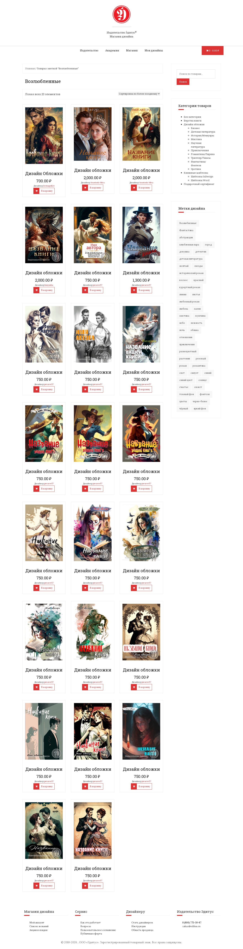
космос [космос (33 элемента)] (183, 280)
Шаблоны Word (200, 180)
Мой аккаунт (37, 922)
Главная (30, 68)
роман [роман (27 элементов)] (183, 365)
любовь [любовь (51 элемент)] (183, 308)
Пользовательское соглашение (98, 930)
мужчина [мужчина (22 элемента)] (200, 315)
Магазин (132, 50)
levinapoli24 (48, 186)
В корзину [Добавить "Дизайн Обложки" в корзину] (47, 190)
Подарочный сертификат (199, 184)
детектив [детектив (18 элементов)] (200, 251)
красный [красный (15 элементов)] (198, 280)
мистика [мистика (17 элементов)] (184, 315)
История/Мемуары (202, 135)
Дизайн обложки (194, 124)
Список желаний (39, 926)
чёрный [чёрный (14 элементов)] (183, 408)
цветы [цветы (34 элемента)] (183, 401)
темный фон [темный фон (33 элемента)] (186, 394)
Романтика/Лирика (203, 154)
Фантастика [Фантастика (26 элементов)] (186, 230)
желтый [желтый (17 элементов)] (183, 265)
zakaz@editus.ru (191, 926)
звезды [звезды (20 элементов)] (198, 265)
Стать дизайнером (142, 922)
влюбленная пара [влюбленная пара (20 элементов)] (189, 244)
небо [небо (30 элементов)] (182, 322)
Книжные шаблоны (196, 172)
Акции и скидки (38, 930)
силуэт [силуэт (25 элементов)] (194, 372)
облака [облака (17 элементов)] (194, 330)
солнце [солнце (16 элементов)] (202, 380)
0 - (214, 50)
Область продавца (142, 930)
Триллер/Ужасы (200, 157)
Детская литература (203, 131)
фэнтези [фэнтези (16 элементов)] (205, 394)
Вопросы (85, 926)
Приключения (200, 150)
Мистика (196, 139)
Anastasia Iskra (98, 182)
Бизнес (195, 128)
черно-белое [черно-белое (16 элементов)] (200, 401)
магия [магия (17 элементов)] (197, 308)
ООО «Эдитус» (89, 942)
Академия (112, 50)
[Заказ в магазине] (139, 93)
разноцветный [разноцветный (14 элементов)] (187, 351)
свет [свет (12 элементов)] (182, 372)
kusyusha (49, 285)
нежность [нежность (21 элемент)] (196, 322)
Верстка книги (193, 120)
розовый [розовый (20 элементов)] (201, 358)
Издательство (89, 50)
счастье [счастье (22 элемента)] (183, 387)
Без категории (192, 116)
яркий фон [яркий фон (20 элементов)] (200, 408)
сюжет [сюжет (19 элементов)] (198, 387)
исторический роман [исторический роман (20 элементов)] (191, 273)
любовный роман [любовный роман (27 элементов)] (189, 301)
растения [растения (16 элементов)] (184, 358)
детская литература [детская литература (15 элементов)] (190, 258)
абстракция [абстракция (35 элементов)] (186, 237)
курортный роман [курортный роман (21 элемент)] (189, 287)
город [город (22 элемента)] (208, 244)
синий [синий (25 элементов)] (207, 372)
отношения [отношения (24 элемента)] (185, 337)
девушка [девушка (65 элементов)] (184, 251)
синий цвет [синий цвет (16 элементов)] (186, 380)
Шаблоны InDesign (202, 176)
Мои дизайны (154, 50)
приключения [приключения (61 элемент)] (187, 344)
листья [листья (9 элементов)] (196, 294)
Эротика (196, 169)
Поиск (183, 81)
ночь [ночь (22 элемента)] (182, 330)
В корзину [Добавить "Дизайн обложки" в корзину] (95, 187)
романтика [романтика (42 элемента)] (199, 365)
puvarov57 (97, 285)
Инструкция (138, 926)
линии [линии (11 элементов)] (182, 294)
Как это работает (90, 922)
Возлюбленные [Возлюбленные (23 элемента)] (188, 223)
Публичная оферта (91, 933)
